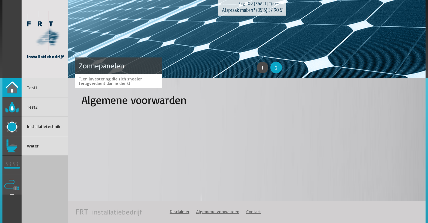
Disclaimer (179, 211)
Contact (253, 211)
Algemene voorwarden (217, 211)
